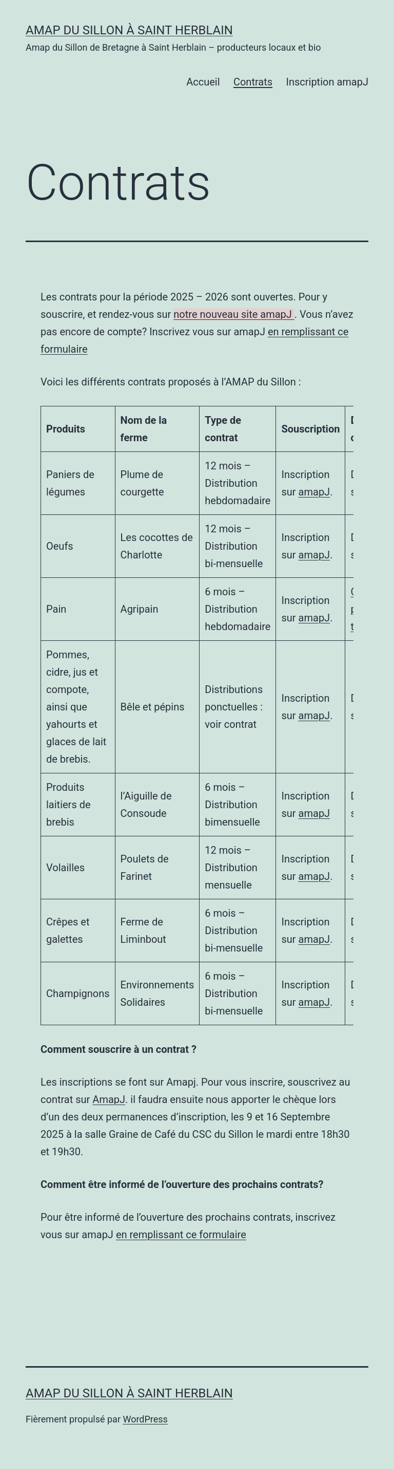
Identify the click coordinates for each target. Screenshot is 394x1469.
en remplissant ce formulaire (181, 1234)
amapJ (314, 492)
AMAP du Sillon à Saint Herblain (129, 30)
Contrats (252, 82)
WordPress (145, 1419)
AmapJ (108, 1099)
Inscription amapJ (327, 82)
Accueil (203, 82)
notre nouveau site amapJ (233, 314)
